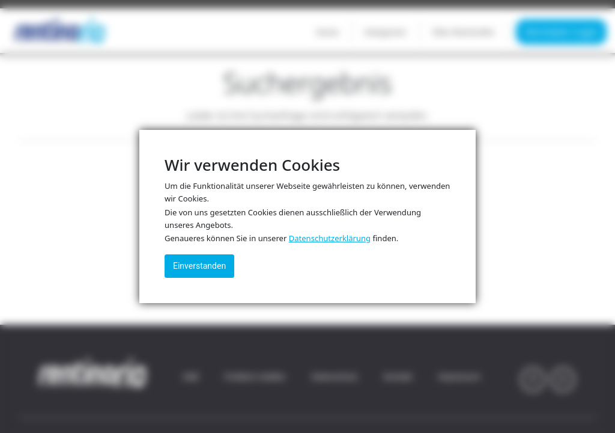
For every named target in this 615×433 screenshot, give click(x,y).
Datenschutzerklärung (330, 238)
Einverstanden (199, 266)
